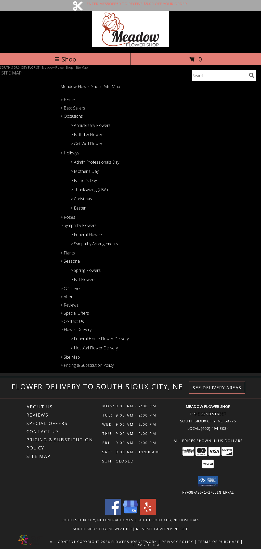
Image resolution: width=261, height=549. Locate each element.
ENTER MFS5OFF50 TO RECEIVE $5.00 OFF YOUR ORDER (137, 3)
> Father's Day (84, 180)
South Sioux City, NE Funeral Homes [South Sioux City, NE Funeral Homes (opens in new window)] (97, 519)
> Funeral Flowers (87, 234)
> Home (67, 100)
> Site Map (70, 357)
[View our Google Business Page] (130, 513)
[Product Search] (219, 75)
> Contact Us (72, 321)
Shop (65, 59)
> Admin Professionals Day (95, 162)
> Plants (67, 253)
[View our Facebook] (113, 513)
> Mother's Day (85, 171)
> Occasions (71, 116)
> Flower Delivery (76, 329)
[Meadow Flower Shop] (130, 45)
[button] (208, 481)
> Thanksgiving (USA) (89, 189)
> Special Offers (74, 313)
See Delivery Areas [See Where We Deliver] (217, 388)
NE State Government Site (162, 528)
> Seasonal (70, 261)
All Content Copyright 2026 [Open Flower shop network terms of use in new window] (80, 541)
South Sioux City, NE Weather (102, 528)
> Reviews (69, 305)
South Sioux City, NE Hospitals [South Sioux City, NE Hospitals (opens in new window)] (169, 519)
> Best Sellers (72, 108)
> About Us (70, 297)
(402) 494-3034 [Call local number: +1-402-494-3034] (215, 428)
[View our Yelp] (148, 513)
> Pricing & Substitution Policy (87, 365)
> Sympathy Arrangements (94, 244)
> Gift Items (70, 288)
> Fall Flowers (83, 279)
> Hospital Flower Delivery (94, 348)
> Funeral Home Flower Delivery (100, 338)
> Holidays (69, 153)
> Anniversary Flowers (91, 125)
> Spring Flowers (86, 270)
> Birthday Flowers (88, 134)
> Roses (67, 217)
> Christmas (81, 199)
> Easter (78, 208)
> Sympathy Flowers (78, 225)
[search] (251, 75)
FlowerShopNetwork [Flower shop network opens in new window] (134, 541)
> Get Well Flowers (88, 144)
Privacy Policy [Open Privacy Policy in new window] (177, 541)
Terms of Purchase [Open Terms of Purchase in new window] (218, 541)
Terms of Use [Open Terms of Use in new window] (146, 544)
